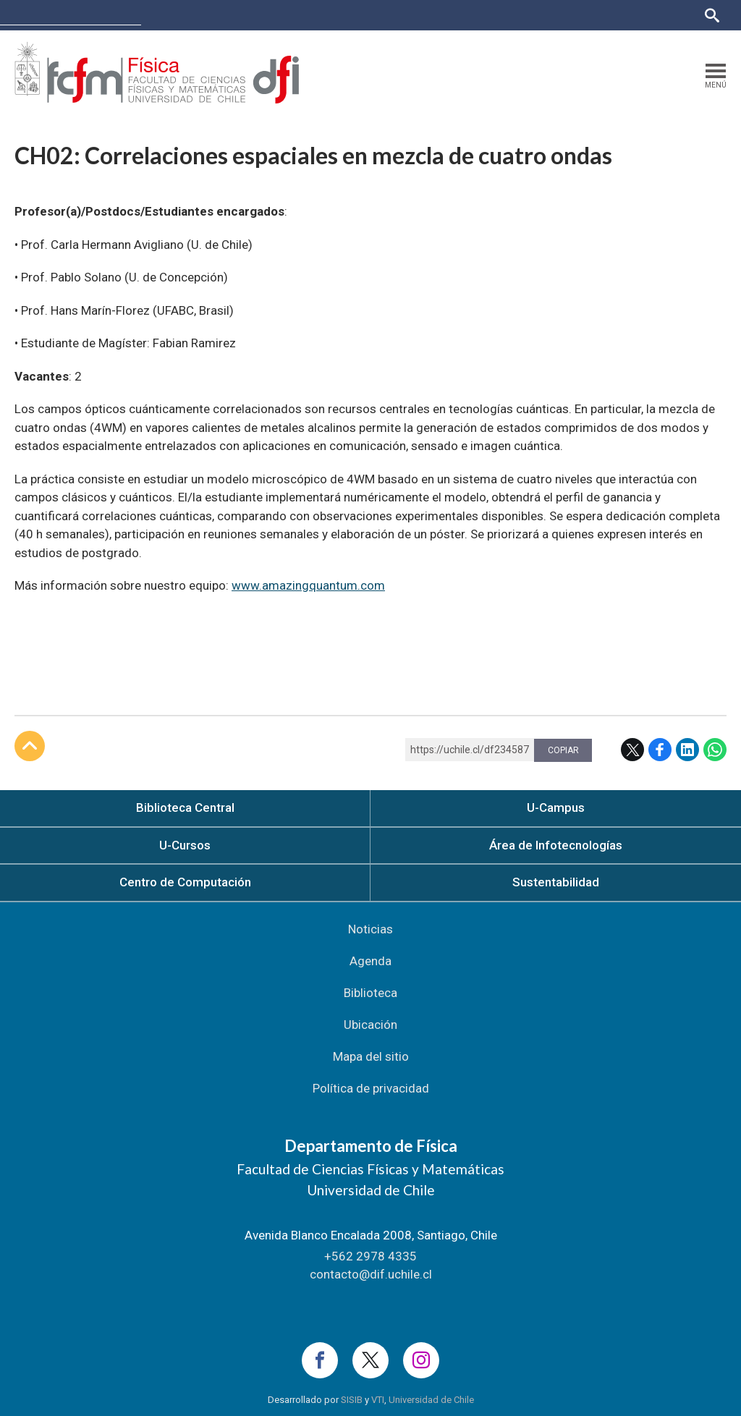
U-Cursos (560, 15)
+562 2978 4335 (370, 1256)
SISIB (352, 1399)
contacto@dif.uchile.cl (371, 1274)
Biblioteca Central (185, 807)
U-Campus (556, 807)
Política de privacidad (371, 1088)
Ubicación (370, 1024)
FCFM (167, 15)
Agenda (370, 961)
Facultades (485, 15)
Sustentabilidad (555, 882)
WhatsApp (715, 749)
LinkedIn (687, 749)
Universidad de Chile (431, 1399)
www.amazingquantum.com (308, 585)
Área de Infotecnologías (555, 845)
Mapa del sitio (371, 1056)
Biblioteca (370, 992)
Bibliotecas (667, 15)
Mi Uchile (611, 15)
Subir (29, 746)
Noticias (370, 929)
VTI (377, 1399)
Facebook (660, 749)
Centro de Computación (185, 882)
